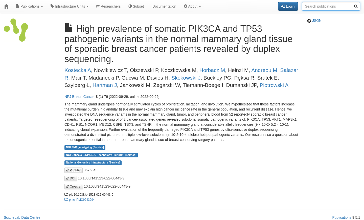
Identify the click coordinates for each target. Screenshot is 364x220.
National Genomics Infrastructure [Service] (93, 162)
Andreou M (264, 70)
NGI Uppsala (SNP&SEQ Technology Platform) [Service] (101, 155)
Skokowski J (186, 78)
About (192, 6)
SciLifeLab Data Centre (22, 217)
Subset (136, 6)
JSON (314, 21)
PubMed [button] (73, 170)
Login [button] (287, 6)
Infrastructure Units (69, 6)
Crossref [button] (73, 186)
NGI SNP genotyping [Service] (85, 147)
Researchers (108, 6)
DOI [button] (70, 178)
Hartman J (105, 85)
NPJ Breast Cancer (79, 97)
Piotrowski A (274, 85)
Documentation (163, 6)
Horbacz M (212, 70)
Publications (29, 6)
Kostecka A (77, 70)
